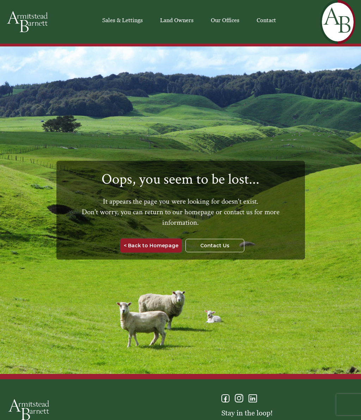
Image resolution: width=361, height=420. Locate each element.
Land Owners (177, 20)
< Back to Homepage (151, 245)
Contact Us (215, 245)
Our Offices (225, 20)
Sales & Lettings (122, 20)
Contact (266, 20)
